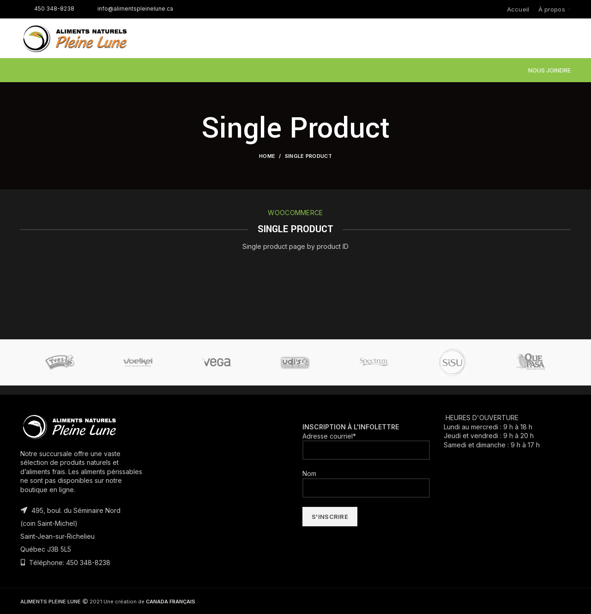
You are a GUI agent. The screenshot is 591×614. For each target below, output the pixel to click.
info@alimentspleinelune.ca (128, 8)
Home (267, 156)
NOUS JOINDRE (549, 70)
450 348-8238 (47, 8)
